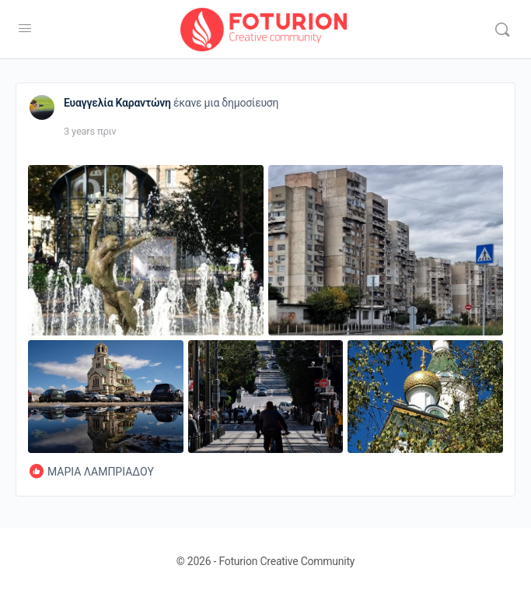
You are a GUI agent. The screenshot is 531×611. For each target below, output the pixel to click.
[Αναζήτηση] (502, 29)
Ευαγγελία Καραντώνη (117, 103)
